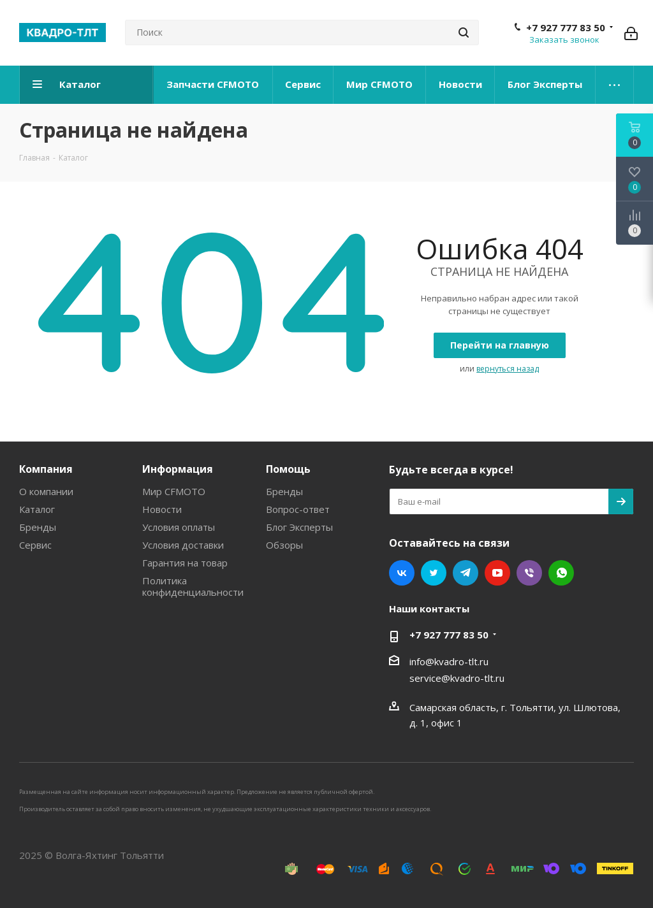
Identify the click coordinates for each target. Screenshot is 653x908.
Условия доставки (183, 544)
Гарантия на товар (185, 562)
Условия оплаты (178, 527)
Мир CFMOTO (173, 491)
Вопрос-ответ (298, 509)
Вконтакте (402, 573)
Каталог (37, 509)
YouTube (497, 573)
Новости (162, 509)
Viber (529, 573)
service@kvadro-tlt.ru (456, 678)
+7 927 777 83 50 (565, 27)
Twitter (433, 573)
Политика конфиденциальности (193, 586)
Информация (177, 469)
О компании (46, 491)
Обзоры (284, 544)
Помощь (288, 469)
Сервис (35, 544)
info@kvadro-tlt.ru (448, 661)
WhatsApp (561, 573)
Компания (46, 469)
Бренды (37, 527)
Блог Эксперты (299, 527)
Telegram (465, 573)
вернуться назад (507, 368)
